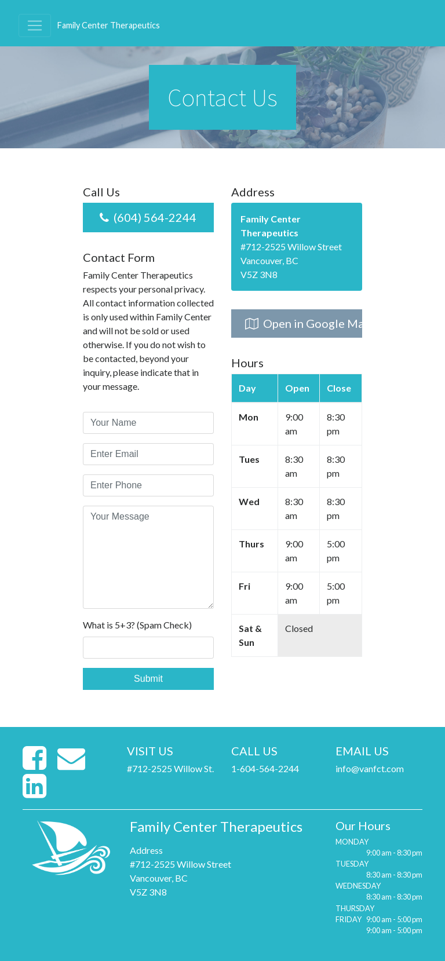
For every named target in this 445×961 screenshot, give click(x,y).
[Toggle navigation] (35, 25)
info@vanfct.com (369, 768)
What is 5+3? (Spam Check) (137, 624)
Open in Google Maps (303, 323)
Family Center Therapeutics (108, 25)
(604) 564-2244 (148, 217)
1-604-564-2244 (265, 768)
